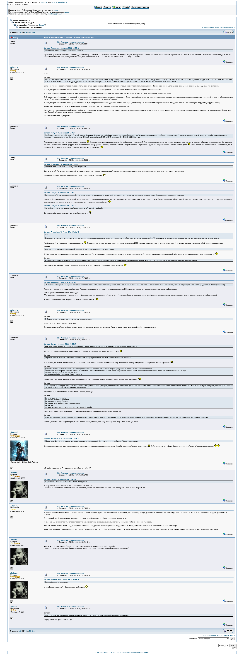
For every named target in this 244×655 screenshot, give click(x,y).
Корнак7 (42, 25)
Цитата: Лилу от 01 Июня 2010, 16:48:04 (60, 133)
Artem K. (14, 67)
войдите (44, 2)
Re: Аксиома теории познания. (70, 42)
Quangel (13, 432)
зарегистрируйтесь (59, 2)
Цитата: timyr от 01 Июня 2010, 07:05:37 (60, 344)
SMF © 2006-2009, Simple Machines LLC (132, 652)
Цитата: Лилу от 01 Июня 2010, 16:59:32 (60, 192)
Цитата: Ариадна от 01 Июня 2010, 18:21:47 (61, 439)
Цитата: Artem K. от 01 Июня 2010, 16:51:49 (61, 232)
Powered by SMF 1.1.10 (104, 652)
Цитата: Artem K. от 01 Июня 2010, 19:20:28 (61, 579)
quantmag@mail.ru (54, 14)
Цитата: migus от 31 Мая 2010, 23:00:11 (60, 282)
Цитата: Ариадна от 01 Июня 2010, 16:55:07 (61, 164)
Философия (22, 25)
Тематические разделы (25, 23)
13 (30, 32)
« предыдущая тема (210, 27)
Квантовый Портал (21, 20)
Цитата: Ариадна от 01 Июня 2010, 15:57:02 (61, 48)
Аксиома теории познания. (30, 27)
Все (33, 32)
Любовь (13, 472)
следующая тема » (226, 27)
